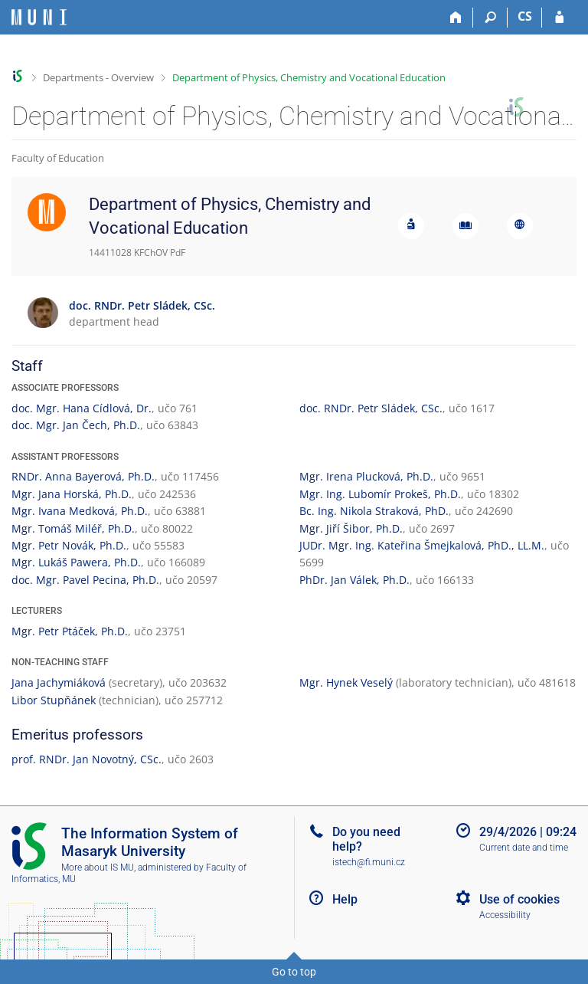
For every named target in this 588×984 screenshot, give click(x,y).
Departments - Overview (98, 77)
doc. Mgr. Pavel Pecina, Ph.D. (85, 579)
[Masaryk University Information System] (39, 17)
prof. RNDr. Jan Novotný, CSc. (86, 759)
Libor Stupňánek (53, 700)
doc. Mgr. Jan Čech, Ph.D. (75, 425)
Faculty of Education (57, 158)
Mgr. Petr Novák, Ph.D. (68, 545)
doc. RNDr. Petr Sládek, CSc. (371, 408)
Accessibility (505, 915)
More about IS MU (97, 867)
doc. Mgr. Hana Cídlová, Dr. (81, 408)
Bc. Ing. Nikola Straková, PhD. (374, 510)
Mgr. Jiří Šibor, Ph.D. (351, 528)
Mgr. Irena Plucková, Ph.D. (366, 476)
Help (345, 899)
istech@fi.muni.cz (368, 862)
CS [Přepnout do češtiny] (525, 16)
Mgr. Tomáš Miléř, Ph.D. (73, 528)
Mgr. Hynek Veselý (346, 682)
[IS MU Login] (559, 18)
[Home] (456, 18)
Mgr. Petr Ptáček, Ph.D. (69, 631)
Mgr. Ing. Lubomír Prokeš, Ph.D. (380, 494)
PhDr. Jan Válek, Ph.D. (354, 579)
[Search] (490, 18)
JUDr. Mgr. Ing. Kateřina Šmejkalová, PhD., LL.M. (421, 545)
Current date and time (523, 847)
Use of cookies (519, 899)
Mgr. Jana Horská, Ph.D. (71, 494)
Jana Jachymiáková (58, 682)
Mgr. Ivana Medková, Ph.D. (79, 510)
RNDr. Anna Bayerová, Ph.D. (83, 476)
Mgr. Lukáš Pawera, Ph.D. (76, 562)
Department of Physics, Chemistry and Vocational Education (309, 77)
